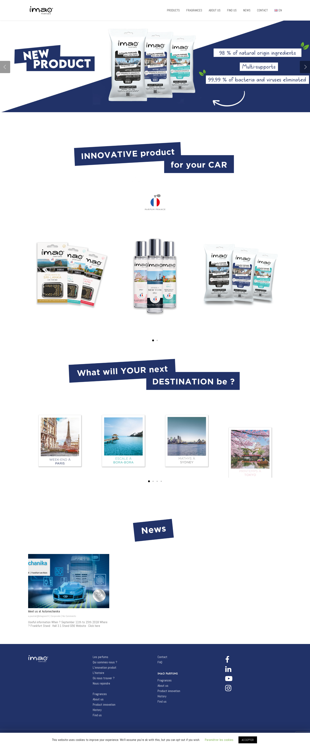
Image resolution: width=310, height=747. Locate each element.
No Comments (69, 616)
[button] (153, 340)
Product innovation (104, 704)
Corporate (56, 616)
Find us (97, 715)
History (97, 710)
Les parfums (100, 657)
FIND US (232, 10)
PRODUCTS (173, 10)
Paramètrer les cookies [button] (219, 740)
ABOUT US (215, 10)
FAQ (160, 662)
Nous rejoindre (101, 683)
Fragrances (100, 694)
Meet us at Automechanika (44, 611)
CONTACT (262, 10)
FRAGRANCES (194, 10)
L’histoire (98, 673)
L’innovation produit (104, 667)
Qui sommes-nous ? (105, 662)
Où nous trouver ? (104, 678)
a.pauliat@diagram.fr (38, 616)
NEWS (246, 10)
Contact (162, 657)
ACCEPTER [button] (248, 740)
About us (98, 699)
